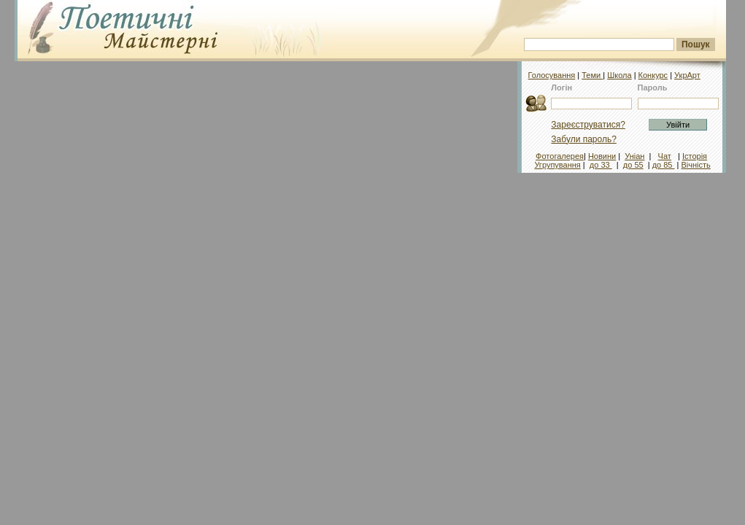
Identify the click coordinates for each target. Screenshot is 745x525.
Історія (694, 156)
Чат (664, 156)
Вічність (696, 164)
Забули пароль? (584, 139)
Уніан (634, 156)
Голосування (552, 75)
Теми (592, 75)
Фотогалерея (560, 156)
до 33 (601, 164)
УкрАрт (687, 75)
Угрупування (557, 164)
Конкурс (653, 75)
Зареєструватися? (588, 125)
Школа (619, 75)
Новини (602, 156)
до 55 (633, 164)
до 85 (663, 164)
